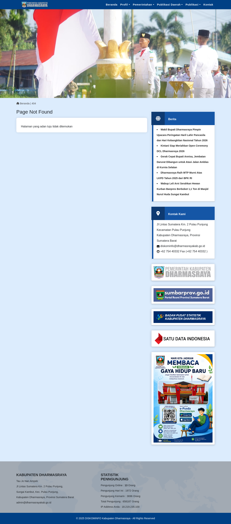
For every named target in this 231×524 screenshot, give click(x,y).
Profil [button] (124, 4)
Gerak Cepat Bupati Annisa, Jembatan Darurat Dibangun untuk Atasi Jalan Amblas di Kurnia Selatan (182, 162)
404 (34, 103)
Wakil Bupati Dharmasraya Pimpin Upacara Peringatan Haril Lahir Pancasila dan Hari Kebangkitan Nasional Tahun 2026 (182, 135)
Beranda (111, 4)
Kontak (208, 4)
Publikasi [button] (192, 4)
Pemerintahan (142, 4)
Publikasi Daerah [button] (169, 4)
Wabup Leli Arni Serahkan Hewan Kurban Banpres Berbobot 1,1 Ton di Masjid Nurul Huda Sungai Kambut (182, 189)
